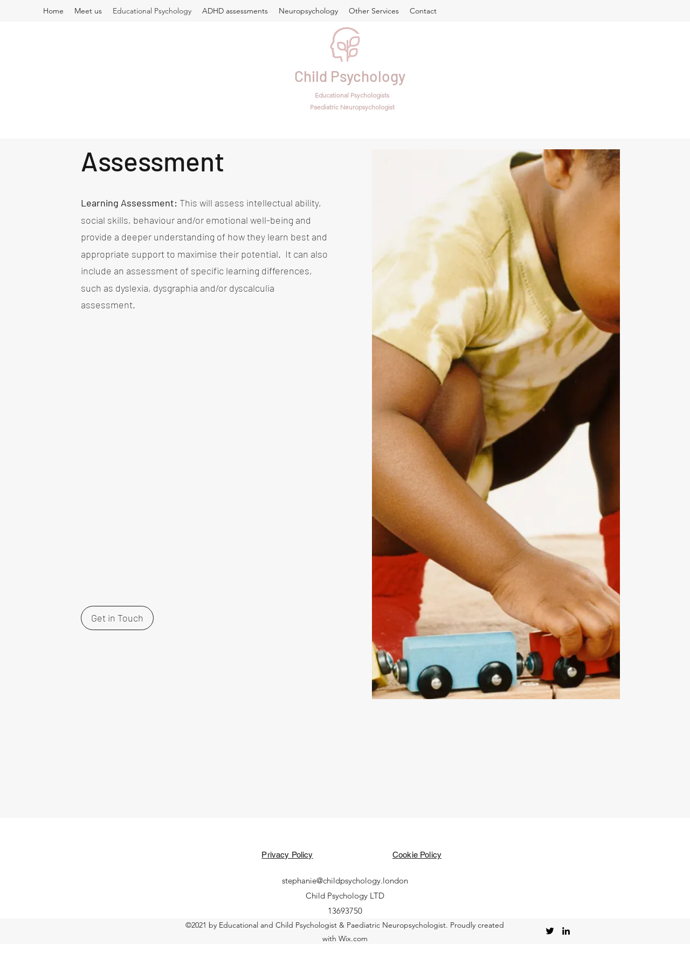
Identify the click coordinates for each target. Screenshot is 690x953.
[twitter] (549, 931)
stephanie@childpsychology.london (345, 880)
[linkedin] (566, 931)
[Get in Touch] (117, 618)
